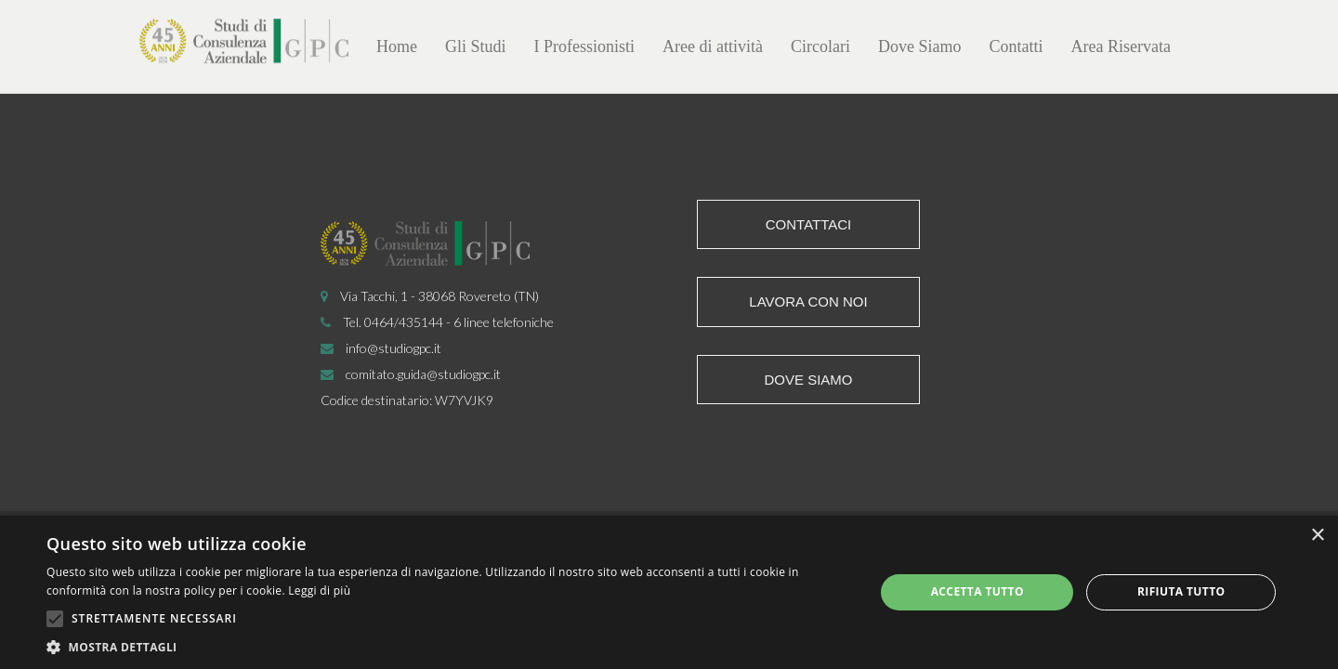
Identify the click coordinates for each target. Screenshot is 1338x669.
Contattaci (809, 224)
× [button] (1317, 536)
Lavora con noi (808, 301)
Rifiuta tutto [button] (1181, 591)
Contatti (1016, 46)
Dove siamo (808, 379)
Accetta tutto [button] (977, 591)
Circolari (820, 46)
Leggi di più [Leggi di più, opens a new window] (319, 590)
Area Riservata (1121, 46)
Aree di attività (712, 46)
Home (396, 46)
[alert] (669, 592)
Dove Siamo (920, 46)
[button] (448, 646)
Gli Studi (475, 46)
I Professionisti (585, 46)
